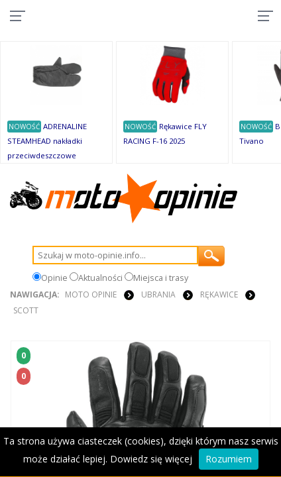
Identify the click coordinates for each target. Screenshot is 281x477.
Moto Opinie (91, 294)
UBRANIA (158, 294)
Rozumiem (228, 458)
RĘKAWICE (219, 294)
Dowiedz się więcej (151, 458)
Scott (25, 310)
